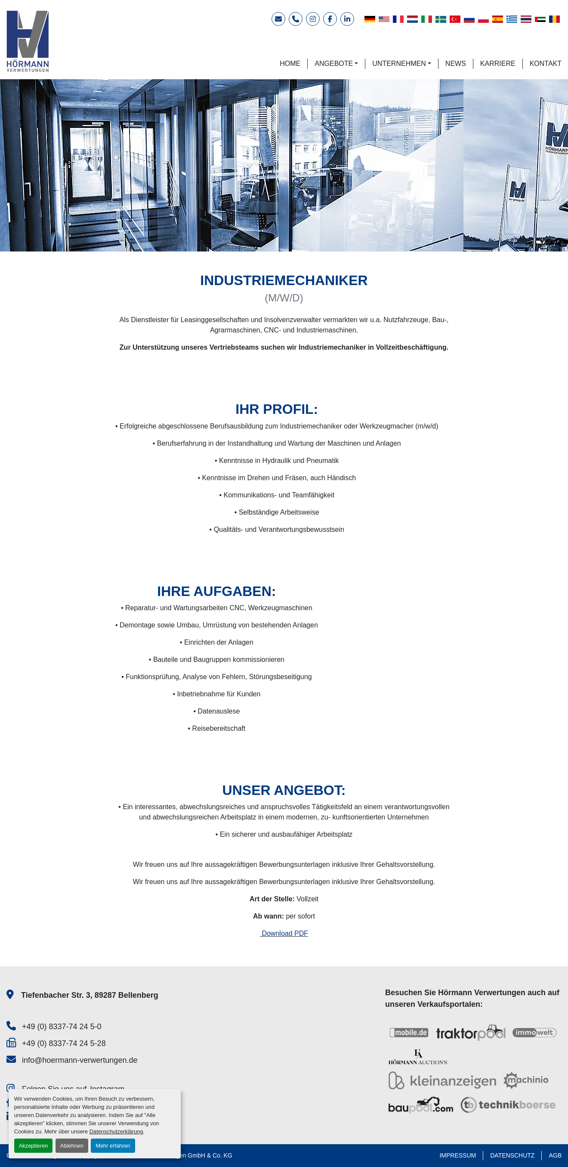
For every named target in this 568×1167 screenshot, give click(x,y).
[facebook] (330, 19)
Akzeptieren (33, 1145)
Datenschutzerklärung (116, 1131)
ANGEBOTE (334, 63)
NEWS (455, 63)
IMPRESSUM (457, 1155)
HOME (290, 63)
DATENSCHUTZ (512, 1155)
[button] (336, 64)
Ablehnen (71, 1145)
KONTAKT (546, 63)
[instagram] (313, 19)
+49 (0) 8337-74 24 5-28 (64, 1043)
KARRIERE (498, 63)
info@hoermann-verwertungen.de (79, 1060)
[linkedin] (347, 19)
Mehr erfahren (113, 1145)
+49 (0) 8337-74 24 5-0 (62, 1026)
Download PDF (284, 933)
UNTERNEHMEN (399, 63)
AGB (555, 1155)
